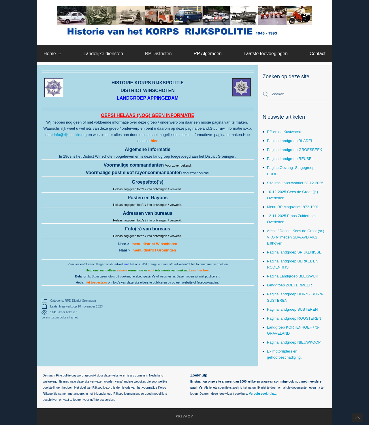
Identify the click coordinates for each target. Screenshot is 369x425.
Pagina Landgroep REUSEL (290, 158)
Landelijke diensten (103, 53)
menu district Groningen (154, 250)
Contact (317, 53)
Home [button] (53, 53)
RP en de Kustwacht (284, 132)
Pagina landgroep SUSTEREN (292, 309)
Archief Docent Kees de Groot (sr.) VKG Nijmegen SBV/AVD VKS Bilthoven (295, 237)
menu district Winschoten (154, 244)
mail (126, 264)
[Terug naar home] (184, 21)
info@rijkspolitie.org (70, 135)
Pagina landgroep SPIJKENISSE (294, 252)
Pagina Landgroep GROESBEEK (294, 150)
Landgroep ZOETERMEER (289, 285)
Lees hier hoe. (199, 270)
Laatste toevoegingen (266, 53)
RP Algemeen (207, 53)
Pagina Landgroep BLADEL (290, 141)
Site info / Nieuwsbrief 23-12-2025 (295, 183)
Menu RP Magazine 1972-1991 (293, 207)
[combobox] (295, 94)
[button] (357, 417)
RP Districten (158, 53)
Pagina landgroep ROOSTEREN (294, 318)
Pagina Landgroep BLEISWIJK (292, 276)
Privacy (182, 416)
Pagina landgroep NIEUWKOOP (294, 342)
